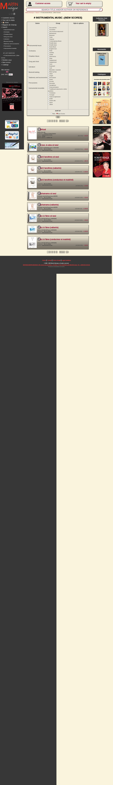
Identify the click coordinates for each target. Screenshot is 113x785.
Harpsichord (53, 61)
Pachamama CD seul (48, 196)
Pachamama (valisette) (49, 207)
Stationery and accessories (38, 78)
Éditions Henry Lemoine (102, 59)
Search (4, 27)
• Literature (6, 39)
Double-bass (53, 45)
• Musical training (8, 41)
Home (44, 263)
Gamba (52, 53)
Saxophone (53, 86)
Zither (51, 105)
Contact (49, 263)
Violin (51, 100)
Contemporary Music (56, 41)
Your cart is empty (8, 20)
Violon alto (53, 101)
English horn (53, 49)
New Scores (62, 115)
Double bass (53, 43)
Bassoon (52, 36)
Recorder (52, 84)
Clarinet (52, 39)
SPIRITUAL (42, 131)
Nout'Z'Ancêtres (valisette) (50, 170)
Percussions (33, 84)
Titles (54, 115)
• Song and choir (8, 37)
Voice (51, 103)
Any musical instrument (57, 32)
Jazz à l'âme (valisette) (49, 230)
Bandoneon (53, 34)
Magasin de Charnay (9, 25)
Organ (52, 76)
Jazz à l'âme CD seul (48, 218)
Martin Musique (30, 12)
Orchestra (32, 51)
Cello (51, 37)
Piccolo (52, 82)
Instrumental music (35, 46)
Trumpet (52, 96)
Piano (51, 80)
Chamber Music (34, 57)
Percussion (53, 78)
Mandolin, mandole (55, 70)
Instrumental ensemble (37, 89)
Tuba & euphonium (55, 98)
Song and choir (34, 62)
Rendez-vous (6, 61)
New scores (6, 63)
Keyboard (52, 67)
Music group (53, 72)
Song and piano (54, 88)
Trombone (53, 94)
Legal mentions (67, 263)
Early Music (53, 47)
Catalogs (5, 65)
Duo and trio (53, 28)
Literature (32, 67)
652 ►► (62, 122)
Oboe (51, 74)
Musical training (34, 73)
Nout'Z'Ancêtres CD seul (49, 159)
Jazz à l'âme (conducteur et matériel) (55, 242)
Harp (51, 59)
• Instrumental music (9, 30)
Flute (51, 51)
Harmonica (53, 57)
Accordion (53, 30)
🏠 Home (5, 23)
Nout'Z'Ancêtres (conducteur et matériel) (56, 182)
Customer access (43, 3)
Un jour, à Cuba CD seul (49, 147)
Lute (51, 69)
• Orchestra (6, 32)
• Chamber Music (8, 34)
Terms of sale (57, 263)
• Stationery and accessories (11, 44)
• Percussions (7, 46)
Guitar (51, 55)
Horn (51, 65)
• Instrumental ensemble (10, 49)
